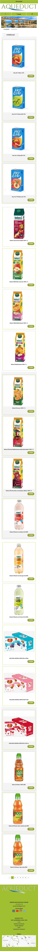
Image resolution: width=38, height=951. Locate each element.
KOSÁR (18, 14)
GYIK (19, 922)
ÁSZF (19, 927)
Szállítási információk (19, 924)
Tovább (31, 76)
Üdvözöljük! (19, 1)
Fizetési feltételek (19, 925)
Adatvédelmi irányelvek (19, 929)
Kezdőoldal (6, 29)
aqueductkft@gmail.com (19, 906)
